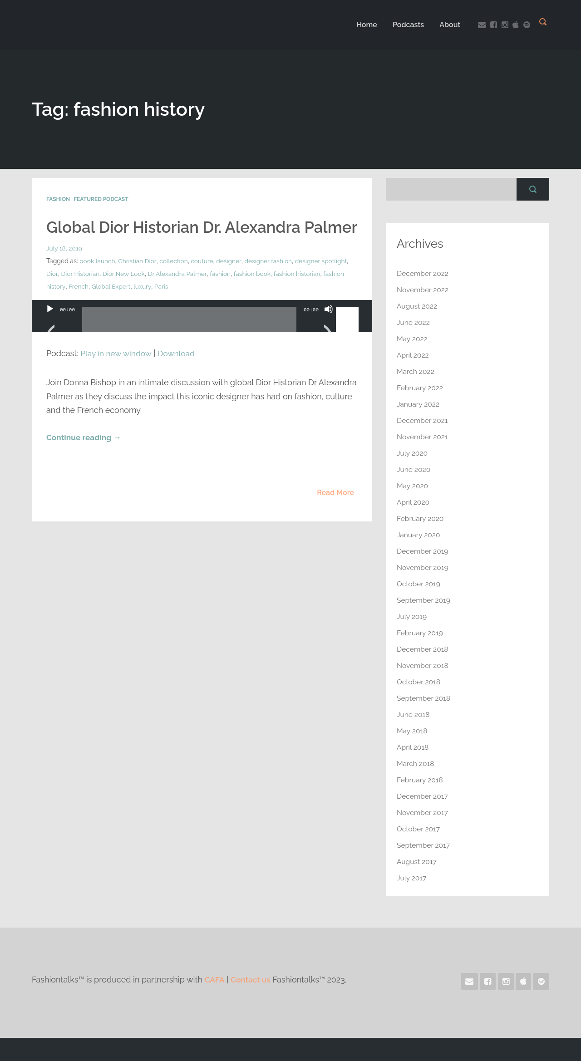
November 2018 (423, 665)
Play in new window (117, 372)
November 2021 (423, 436)
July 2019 (412, 616)
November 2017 (423, 812)
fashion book (283, 292)
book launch (97, 280)
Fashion (58, 199)
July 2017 (412, 878)
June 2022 (414, 322)
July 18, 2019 (64, 267)
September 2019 (424, 600)
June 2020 (414, 469)
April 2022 (413, 355)
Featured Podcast (101, 199)
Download (179, 372)
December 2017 (423, 796)
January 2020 (419, 534)
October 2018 (419, 682)
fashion (251, 292)
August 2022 (417, 306)
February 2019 (420, 633)
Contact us (252, 979)
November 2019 (423, 567)
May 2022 (412, 338)
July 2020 (412, 453)
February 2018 (420, 780)
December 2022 (423, 273)
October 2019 (419, 584)
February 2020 (421, 518)
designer (230, 280)
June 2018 (413, 714)
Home (364, 24)
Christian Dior (138, 280)
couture (203, 280)
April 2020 (413, 502)
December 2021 (423, 420)
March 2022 (416, 371)
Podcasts (405, 24)
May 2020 (413, 485)
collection (174, 280)
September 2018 (424, 698)
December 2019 (423, 551)
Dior (80, 292)
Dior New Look (153, 292)
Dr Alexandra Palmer (207, 292)
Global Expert (162, 305)
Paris (213, 305)
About (447, 24)
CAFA (215, 979)
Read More (335, 511)
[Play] (49, 339)
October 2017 (419, 829)
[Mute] (328, 339)
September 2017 (424, 845)
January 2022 (419, 404)
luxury (194, 305)
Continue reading (85, 457)
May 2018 (412, 731)
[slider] (189, 342)
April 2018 (413, 747)
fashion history (95, 305)
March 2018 (416, 763)
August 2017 (417, 861)
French (129, 305)
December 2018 (423, 649)
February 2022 (420, 387)
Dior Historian (108, 292)
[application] (202, 344)
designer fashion (270, 280)
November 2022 (423, 289)
